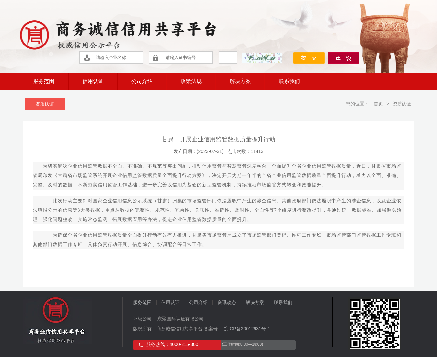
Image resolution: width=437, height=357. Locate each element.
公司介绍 (142, 81)
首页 (377, 103)
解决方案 (240, 81)
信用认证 (93, 81)
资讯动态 (226, 302)
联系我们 (289, 81)
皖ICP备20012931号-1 (246, 328)
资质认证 (45, 104)
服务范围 (43, 81)
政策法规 (191, 81)
